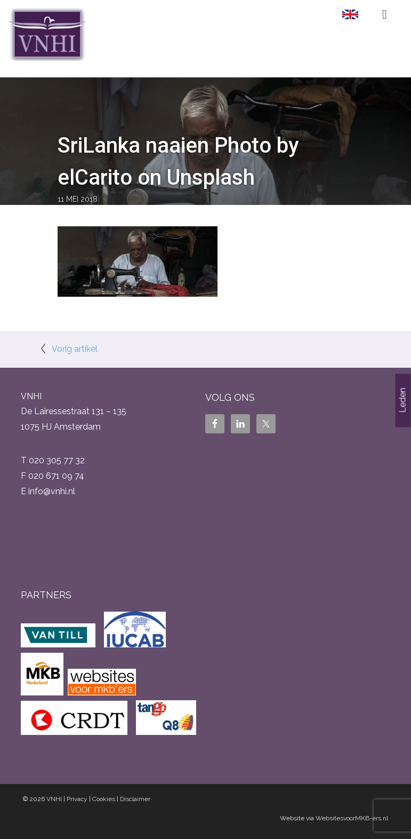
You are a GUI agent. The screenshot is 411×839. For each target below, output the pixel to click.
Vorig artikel (75, 349)
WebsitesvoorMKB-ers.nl (352, 818)
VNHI (54, 799)
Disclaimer (135, 799)
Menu (385, 14)
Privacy (77, 799)
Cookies (103, 799)
